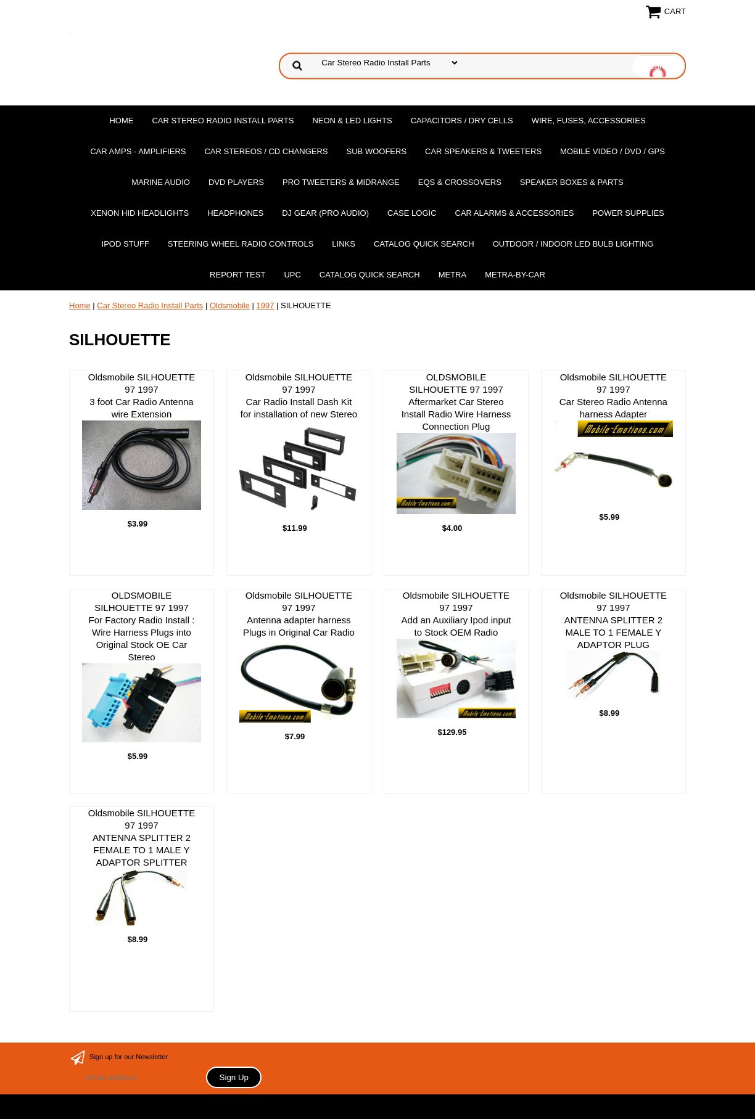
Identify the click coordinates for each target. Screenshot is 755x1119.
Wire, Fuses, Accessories (589, 120)
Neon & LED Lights (352, 120)
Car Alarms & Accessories (514, 213)
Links (343, 243)
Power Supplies (628, 213)
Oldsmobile (230, 305)
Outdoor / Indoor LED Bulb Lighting (573, 243)
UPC (292, 274)
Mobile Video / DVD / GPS (612, 151)
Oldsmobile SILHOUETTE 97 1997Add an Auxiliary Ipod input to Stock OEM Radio (456, 654)
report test (237, 274)
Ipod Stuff (125, 243)
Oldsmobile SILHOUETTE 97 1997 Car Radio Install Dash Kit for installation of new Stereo (298, 443)
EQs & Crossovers (459, 182)
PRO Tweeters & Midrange (341, 182)
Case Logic (411, 213)
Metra (453, 274)
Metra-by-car (515, 274)
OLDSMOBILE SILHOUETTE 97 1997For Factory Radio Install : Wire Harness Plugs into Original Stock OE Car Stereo (141, 666)
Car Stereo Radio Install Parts (223, 120)
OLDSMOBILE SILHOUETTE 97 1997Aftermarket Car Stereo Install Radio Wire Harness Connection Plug (456, 443)
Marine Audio (160, 182)
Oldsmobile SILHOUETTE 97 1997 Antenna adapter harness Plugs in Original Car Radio (298, 656)
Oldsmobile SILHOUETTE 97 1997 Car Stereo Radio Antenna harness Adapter (613, 437)
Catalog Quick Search (424, 243)
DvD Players (236, 182)
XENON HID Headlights (140, 213)
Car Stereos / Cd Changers (266, 151)
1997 (265, 305)
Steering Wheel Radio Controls (240, 243)
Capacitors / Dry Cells (462, 120)
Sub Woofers (377, 151)
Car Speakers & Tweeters (483, 151)
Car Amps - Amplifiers (138, 151)
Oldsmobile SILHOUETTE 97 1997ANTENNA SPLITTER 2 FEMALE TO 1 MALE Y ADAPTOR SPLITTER (141, 866)
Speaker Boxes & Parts (572, 182)
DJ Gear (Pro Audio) (325, 213)
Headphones (235, 213)
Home (121, 120)
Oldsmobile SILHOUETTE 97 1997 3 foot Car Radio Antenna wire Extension (141, 440)
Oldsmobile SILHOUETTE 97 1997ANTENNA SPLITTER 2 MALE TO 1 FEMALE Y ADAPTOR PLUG (613, 644)
